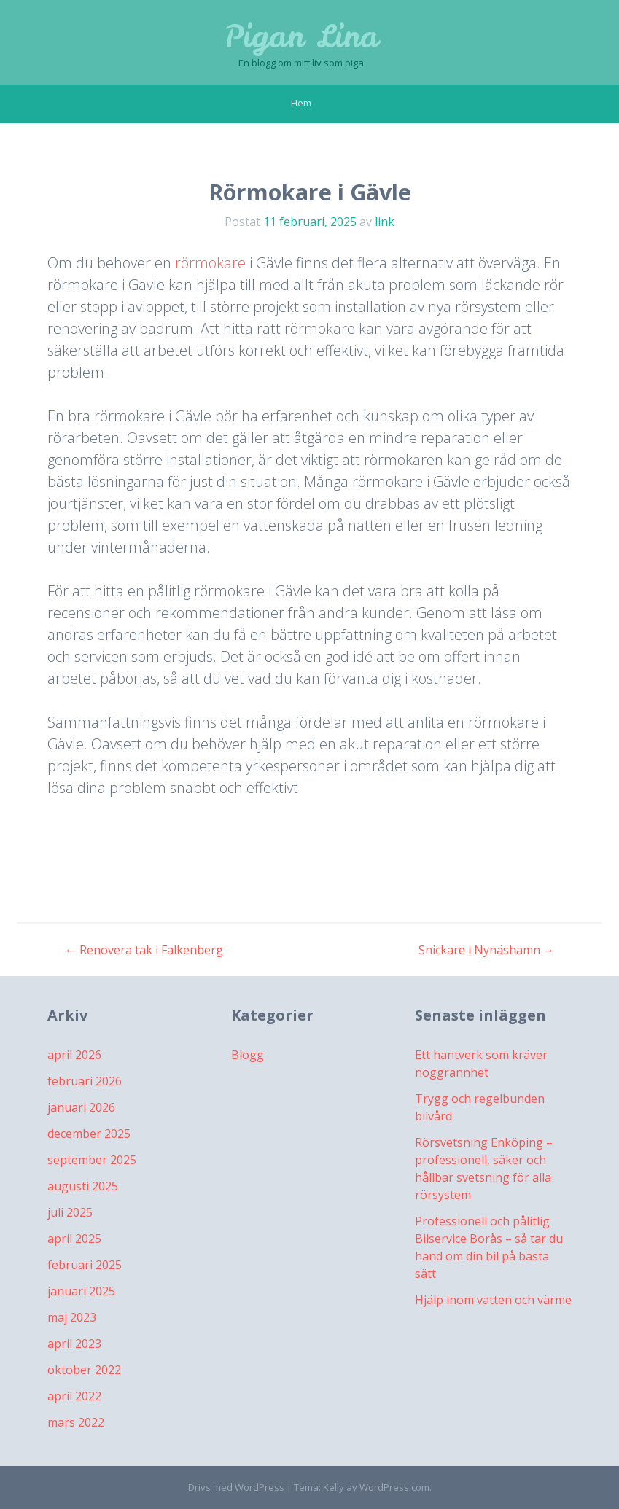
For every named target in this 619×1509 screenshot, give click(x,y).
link (384, 222)
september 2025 (91, 1160)
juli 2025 (70, 1212)
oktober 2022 (84, 1370)
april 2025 (74, 1239)
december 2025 (89, 1134)
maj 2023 (71, 1317)
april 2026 (74, 1055)
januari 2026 (81, 1107)
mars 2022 (75, 1422)
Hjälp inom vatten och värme (493, 1300)
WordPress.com (394, 1487)
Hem (301, 102)
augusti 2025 (82, 1186)
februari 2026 (84, 1081)
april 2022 (74, 1396)
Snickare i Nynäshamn (486, 950)
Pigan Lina (301, 36)
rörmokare (210, 263)
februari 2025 (84, 1265)
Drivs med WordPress (236, 1487)
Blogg (247, 1055)
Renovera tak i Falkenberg (144, 950)
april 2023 (74, 1344)
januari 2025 (81, 1291)
